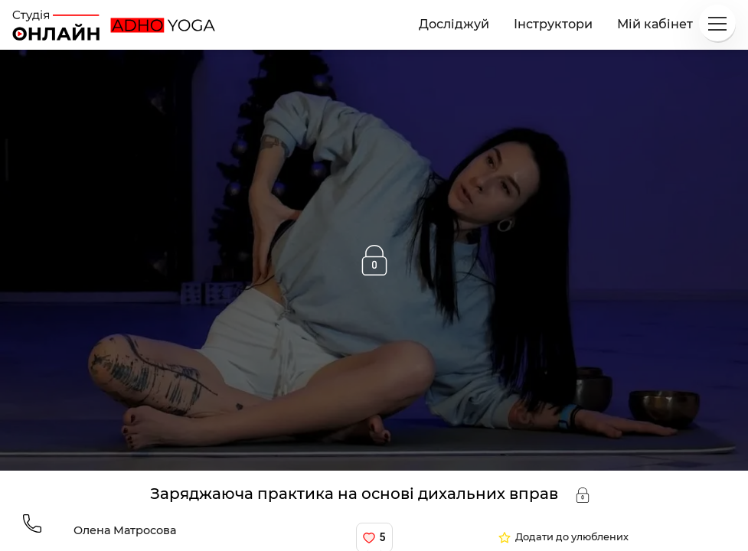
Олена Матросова (124, 530)
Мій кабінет (655, 24)
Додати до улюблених (572, 538)
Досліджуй (454, 24)
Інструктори (553, 24)
